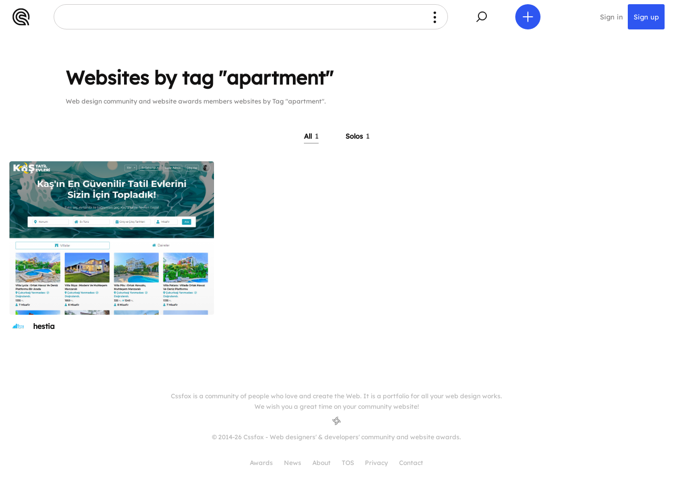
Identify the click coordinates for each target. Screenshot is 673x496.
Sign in (611, 17)
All (311, 136)
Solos (357, 136)
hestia (44, 326)
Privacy (376, 463)
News (292, 463)
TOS (348, 463)
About (321, 463)
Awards (261, 463)
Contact (411, 463)
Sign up (646, 17)
